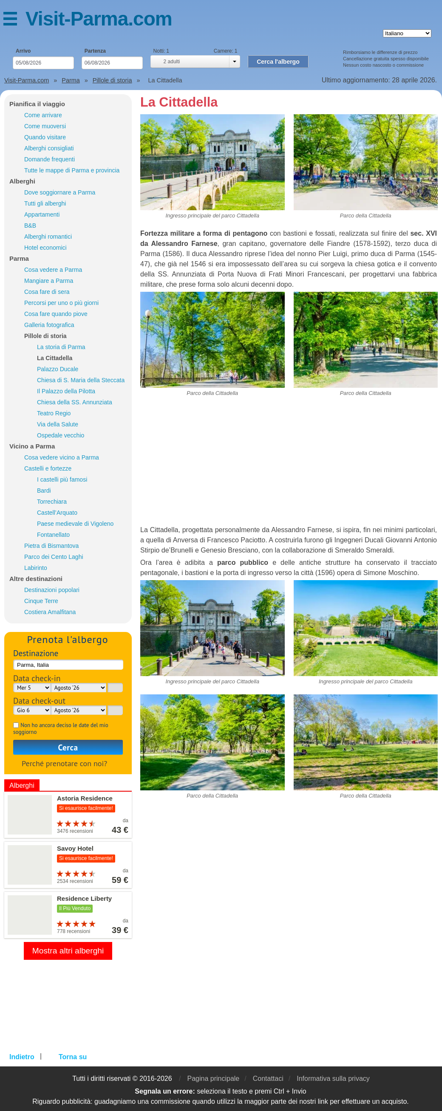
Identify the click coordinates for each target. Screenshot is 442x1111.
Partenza (95, 51)
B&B (30, 225)
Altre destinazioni (35, 578)
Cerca (68, 747)
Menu (14, 20)
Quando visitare (45, 137)
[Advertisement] (289, 465)
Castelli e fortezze (47, 468)
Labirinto (35, 567)
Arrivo (23, 51)
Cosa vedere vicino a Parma (61, 457)
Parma (19, 258)
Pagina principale (213, 1078)
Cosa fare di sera (47, 291)
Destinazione (35, 653)
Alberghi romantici (48, 236)
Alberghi (22, 181)
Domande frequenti (49, 159)
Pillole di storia (45, 336)
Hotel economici (45, 247)
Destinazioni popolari (51, 590)
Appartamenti (42, 214)
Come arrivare (43, 115)
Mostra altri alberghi (68, 950)
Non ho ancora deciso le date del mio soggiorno (60, 729)
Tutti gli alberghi (45, 203)
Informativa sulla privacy (333, 1078)
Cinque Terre (41, 601)
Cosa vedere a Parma (53, 269)
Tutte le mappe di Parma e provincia (71, 170)
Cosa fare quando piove (56, 313)
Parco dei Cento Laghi (53, 556)
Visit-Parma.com (99, 19)
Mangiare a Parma (48, 280)
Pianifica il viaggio (37, 103)
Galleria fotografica (49, 324)
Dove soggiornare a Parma (59, 192)
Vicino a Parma (32, 446)
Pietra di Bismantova (51, 545)
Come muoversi (45, 126)
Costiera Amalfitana (50, 612)
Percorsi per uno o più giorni (61, 302)
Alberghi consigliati (49, 148)
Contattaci (268, 1078)
